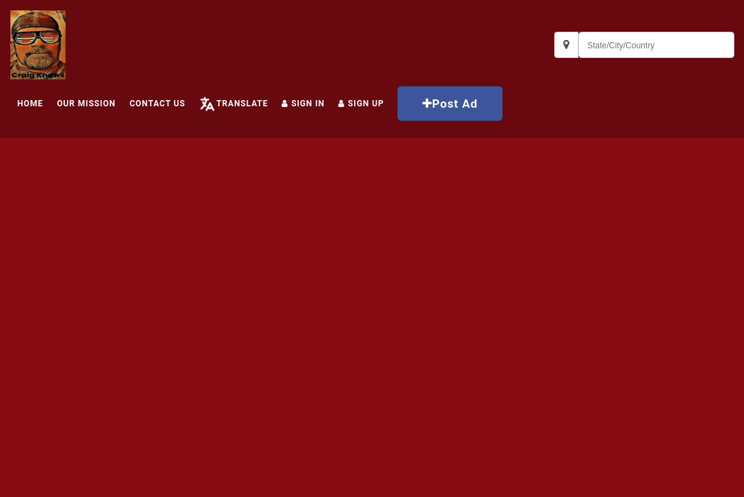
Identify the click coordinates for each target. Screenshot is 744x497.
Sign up (361, 103)
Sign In (303, 103)
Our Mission (86, 103)
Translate (242, 103)
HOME (30, 103)
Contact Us (158, 103)
